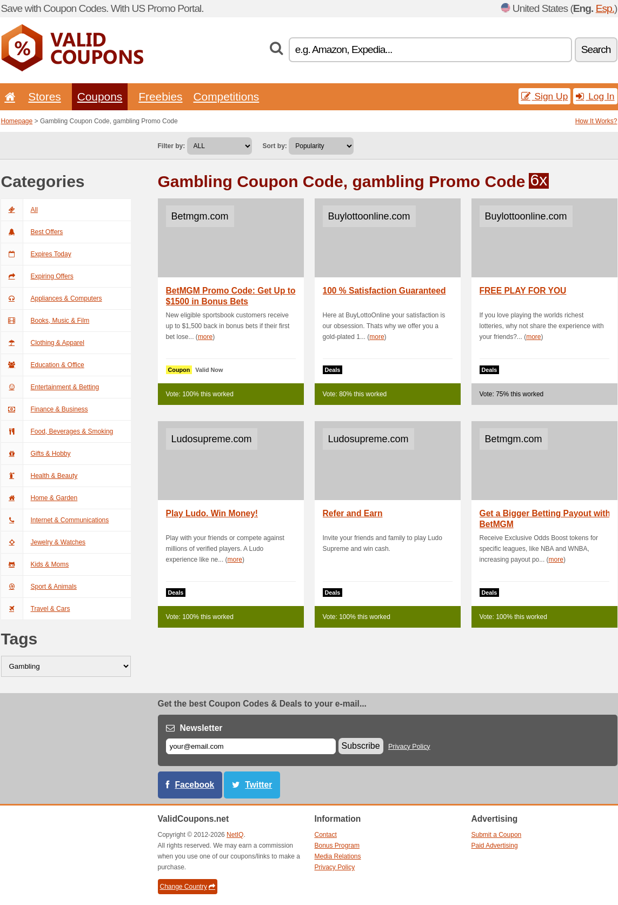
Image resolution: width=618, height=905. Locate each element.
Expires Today (36, 254)
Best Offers (32, 232)
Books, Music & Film (45, 320)
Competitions (226, 96)
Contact (326, 835)
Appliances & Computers (51, 298)
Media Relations (338, 856)
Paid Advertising (494, 845)
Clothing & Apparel (42, 343)
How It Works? (596, 121)
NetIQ (235, 835)
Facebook (195, 784)
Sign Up (544, 96)
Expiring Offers (37, 276)
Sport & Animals (39, 586)
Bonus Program (337, 845)
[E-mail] (251, 746)
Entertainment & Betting (50, 387)
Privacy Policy (409, 746)
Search (596, 49)
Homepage (17, 121)
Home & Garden (39, 498)
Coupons (100, 96)
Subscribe (361, 745)
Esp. (605, 8)
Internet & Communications (55, 520)
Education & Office (42, 365)
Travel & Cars (35, 609)
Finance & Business (44, 409)
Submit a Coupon (496, 835)
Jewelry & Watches (43, 542)
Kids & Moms (35, 564)
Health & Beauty (39, 476)
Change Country (187, 886)
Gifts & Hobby (36, 453)
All (19, 210)
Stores (44, 96)
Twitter (258, 784)
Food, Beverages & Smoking (57, 431)
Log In (595, 96)
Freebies (160, 96)
